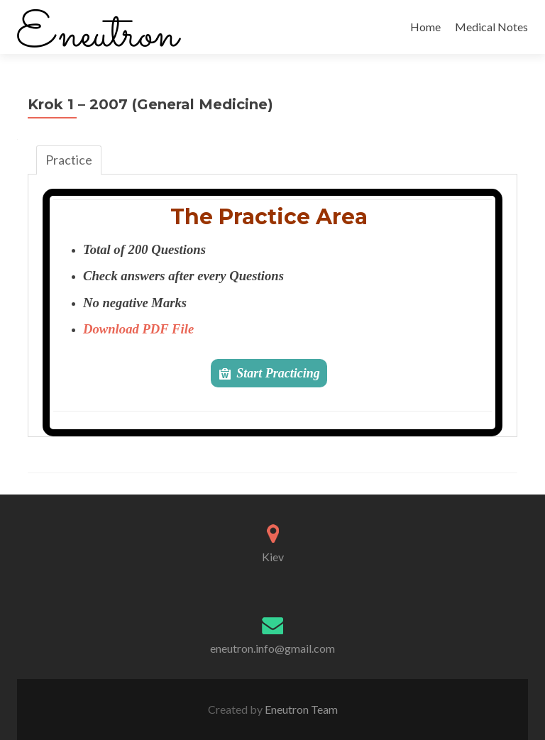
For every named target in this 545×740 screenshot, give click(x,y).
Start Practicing (278, 373)
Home (425, 26)
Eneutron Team (300, 709)
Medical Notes (491, 26)
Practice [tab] (68, 159)
